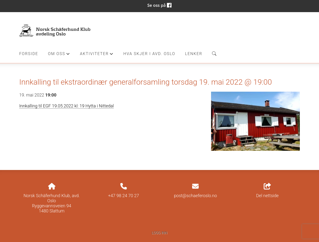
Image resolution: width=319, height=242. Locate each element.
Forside (28, 53)
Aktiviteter (97, 55)
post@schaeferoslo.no (195, 195)
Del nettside (267, 190)
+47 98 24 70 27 (123, 195)
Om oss (59, 55)
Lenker (193, 53)
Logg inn (159, 233)
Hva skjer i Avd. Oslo (149, 53)
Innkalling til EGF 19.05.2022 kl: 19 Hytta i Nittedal (66, 105)
